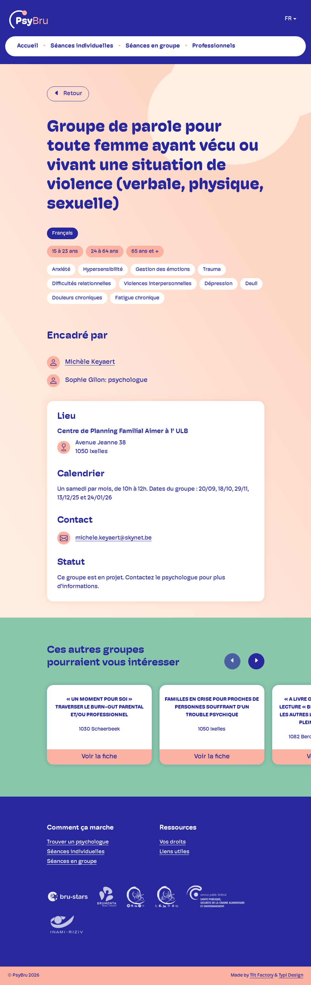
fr (288, 19)
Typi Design (291, 975)
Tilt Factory (261, 975)
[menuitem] (28, 46)
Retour (72, 94)
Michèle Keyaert (90, 362)
